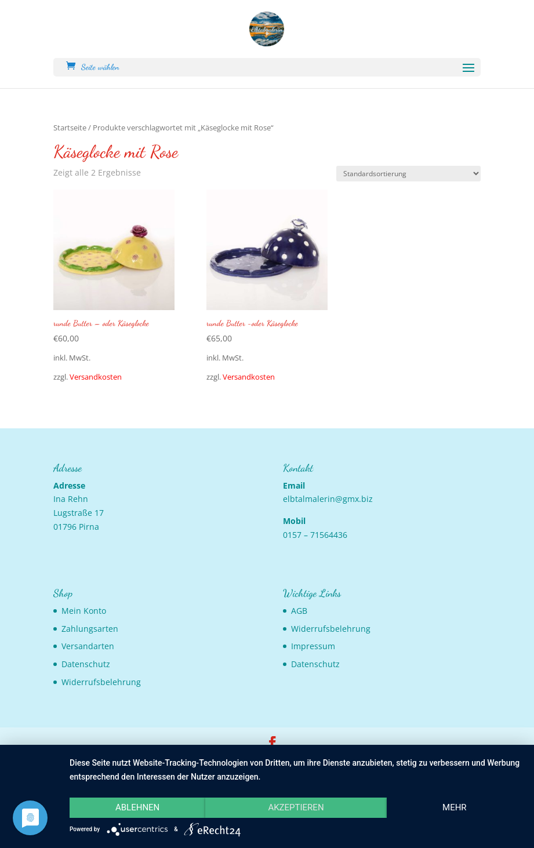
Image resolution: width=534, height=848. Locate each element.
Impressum (313, 646)
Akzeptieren (296, 807)
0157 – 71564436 (315, 534)
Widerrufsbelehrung (101, 681)
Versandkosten (96, 377)
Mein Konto (83, 610)
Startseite (69, 127)
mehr (454, 807)
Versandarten (87, 646)
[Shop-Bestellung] (408, 173)
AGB (299, 610)
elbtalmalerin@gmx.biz (328, 498)
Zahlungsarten (89, 628)
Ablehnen (137, 807)
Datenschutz (85, 663)
